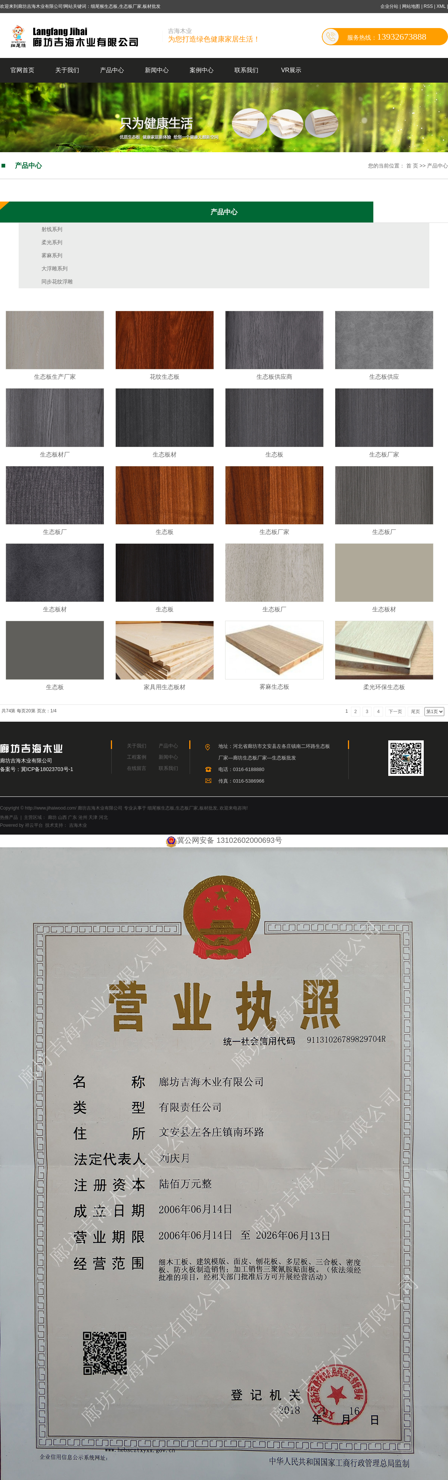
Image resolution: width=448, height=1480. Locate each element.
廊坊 (52, 817)
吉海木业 (77, 825)
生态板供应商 (274, 377)
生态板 (274, 454)
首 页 (412, 166)
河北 (103, 817)
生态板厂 (55, 532)
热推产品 (9, 817)
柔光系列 (51, 242)
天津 (92, 817)
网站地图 (411, 6)
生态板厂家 (384, 454)
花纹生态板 (165, 377)
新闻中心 (157, 70)
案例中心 (202, 70)
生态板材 (165, 454)
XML (440, 6)
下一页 (395, 711)
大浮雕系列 (54, 268)
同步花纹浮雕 (57, 282)
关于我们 (67, 70)
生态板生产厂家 (55, 377)
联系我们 (246, 70)
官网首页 (22, 70)
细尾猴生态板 (160, 808)
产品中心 (112, 70)
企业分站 (389, 6)
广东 (72, 817)
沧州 (82, 817)
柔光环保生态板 (384, 687)
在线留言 (136, 768)
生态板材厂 (55, 454)
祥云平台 (34, 825)
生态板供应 (384, 377)
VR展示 (291, 70)
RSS (428, 6)
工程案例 (136, 757)
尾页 (415, 711)
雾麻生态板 (274, 687)
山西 (62, 817)
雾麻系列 (51, 255)
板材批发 (208, 808)
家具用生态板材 (165, 687)
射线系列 (51, 229)
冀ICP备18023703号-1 (47, 769)
